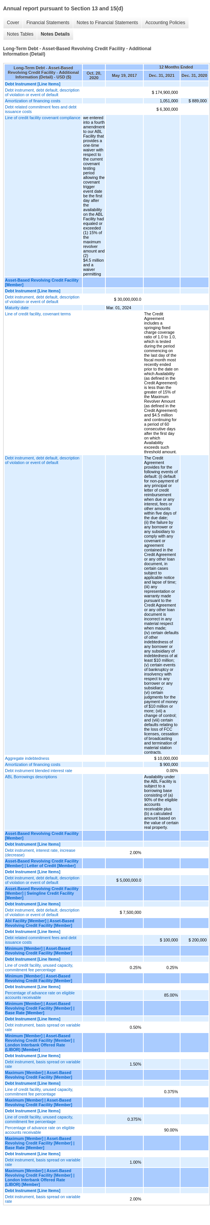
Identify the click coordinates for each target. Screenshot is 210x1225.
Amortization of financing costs (33, 100)
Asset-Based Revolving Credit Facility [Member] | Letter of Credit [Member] (42, 863)
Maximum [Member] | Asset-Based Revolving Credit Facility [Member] (38, 1074)
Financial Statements (47, 22)
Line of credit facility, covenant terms (38, 314)
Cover (13, 22)
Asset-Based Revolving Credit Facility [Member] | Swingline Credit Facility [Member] (42, 893)
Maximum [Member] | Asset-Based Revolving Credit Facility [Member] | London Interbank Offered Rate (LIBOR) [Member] (39, 1177)
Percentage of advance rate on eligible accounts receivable (40, 995)
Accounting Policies (165, 22)
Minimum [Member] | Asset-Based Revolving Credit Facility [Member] (38, 950)
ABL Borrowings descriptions (31, 776)
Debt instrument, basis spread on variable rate (42, 1027)
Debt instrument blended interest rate (38, 770)
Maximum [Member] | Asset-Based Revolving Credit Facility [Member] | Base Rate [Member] (39, 1143)
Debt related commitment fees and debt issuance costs (41, 109)
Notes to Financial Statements (107, 22)
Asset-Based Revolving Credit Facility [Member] (42, 282)
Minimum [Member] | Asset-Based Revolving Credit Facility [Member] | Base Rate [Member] (39, 1008)
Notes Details (55, 34)
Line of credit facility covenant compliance (42, 117)
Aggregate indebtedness (27, 758)
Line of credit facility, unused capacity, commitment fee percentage (39, 967)
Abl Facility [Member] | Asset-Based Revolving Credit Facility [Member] (39, 923)
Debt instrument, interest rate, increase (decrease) (40, 852)
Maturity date (17, 307)
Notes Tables (20, 34)
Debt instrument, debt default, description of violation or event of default (42, 92)
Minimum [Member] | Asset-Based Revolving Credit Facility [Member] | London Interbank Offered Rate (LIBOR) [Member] (39, 1042)
